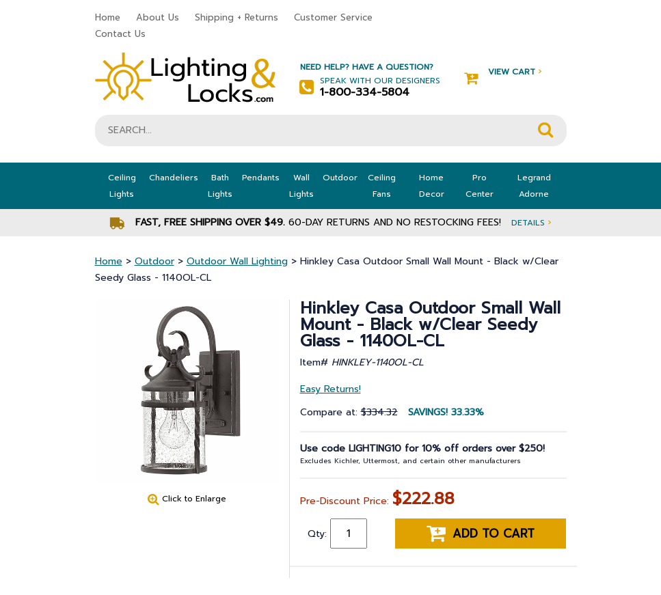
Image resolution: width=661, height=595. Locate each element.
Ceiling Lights (122, 185)
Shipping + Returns (236, 17)
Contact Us (120, 33)
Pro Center (480, 185)
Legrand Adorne (534, 185)
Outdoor (340, 177)
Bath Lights (220, 185)
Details (531, 222)
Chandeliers (173, 177)
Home (107, 17)
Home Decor (431, 185)
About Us (157, 17)
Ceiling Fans (382, 185)
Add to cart (481, 533)
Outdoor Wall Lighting (237, 261)
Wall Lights (301, 185)
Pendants (261, 177)
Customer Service (333, 17)
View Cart (502, 72)
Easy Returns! (330, 389)
